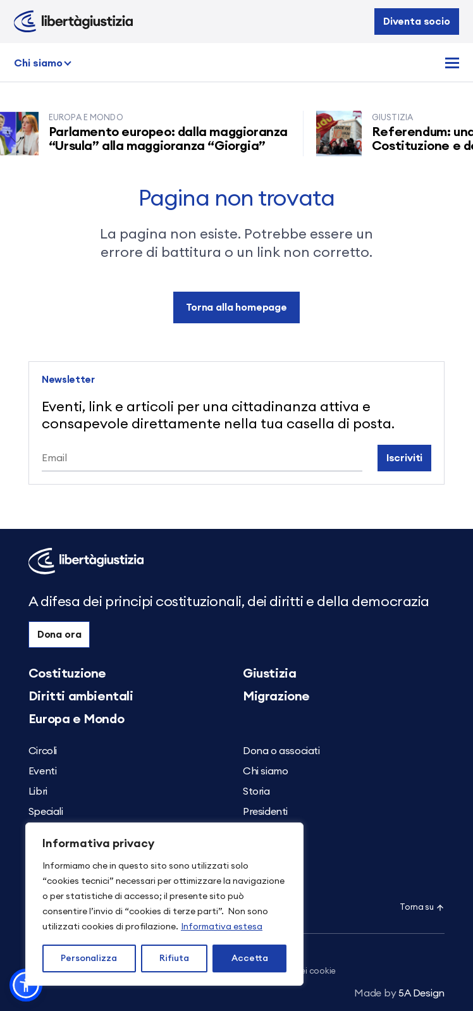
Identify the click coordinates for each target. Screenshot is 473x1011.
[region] (164, 904)
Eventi (42, 771)
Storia (256, 791)
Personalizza (89, 958)
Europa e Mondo (76, 719)
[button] (26, 985)
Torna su (422, 907)
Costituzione (67, 673)
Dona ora (59, 635)
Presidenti (265, 812)
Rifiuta (174, 958)
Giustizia (269, 673)
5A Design (399, 993)
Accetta (249, 958)
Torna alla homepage (236, 307)
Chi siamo (38, 63)
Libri (37, 791)
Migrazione (276, 696)
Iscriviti (404, 458)
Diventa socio (416, 21)
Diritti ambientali (80, 696)
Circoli (42, 751)
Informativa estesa (221, 926)
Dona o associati (281, 751)
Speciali (45, 812)
